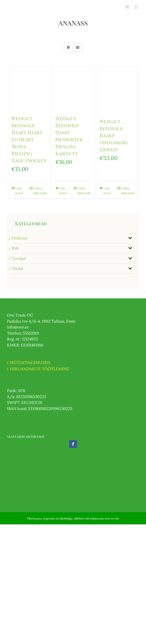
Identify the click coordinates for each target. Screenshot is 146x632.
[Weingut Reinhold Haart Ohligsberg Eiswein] (117, 90)
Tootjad (19, 258)
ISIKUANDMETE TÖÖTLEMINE (39, 368)
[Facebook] (73, 444)
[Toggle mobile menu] (136, 7)
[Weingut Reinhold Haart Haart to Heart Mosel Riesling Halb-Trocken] (29, 88)
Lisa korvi (19, 190)
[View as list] (77, 47)
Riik (15, 248)
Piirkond (19, 238)
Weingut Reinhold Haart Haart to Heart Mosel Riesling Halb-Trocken (28, 139)
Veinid (17, 268)
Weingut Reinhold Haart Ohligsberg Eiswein (114, 135)
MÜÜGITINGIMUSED (30, 362)
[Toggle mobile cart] (127, 7)
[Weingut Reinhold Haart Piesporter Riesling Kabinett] (73, 88)
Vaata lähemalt (39, 190)
